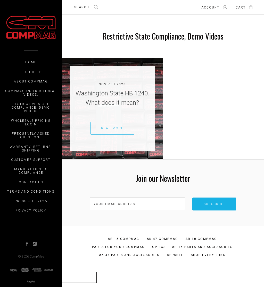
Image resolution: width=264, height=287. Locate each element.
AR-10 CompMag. (201, 239)
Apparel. (176, 255)
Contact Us (31, 182)
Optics (159, 247)
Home (31, 62)
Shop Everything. (209, 255)
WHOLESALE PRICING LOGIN (31, 122)
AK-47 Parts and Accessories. (130, 255)
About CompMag (31, 81)
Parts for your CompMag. (119, 247)
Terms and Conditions (30, 191)
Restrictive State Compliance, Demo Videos (31, 107)
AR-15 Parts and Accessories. (203, 247)
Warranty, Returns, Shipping (31, 148)
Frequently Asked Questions (31, 135)
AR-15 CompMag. (124, 239)
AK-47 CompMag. (163, 239)
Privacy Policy (30, 210)
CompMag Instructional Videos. (31, 92)
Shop (30, 72)
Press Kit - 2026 (31, 201)
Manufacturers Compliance (30, 171)
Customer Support (31, 160)
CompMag (37, 256)
